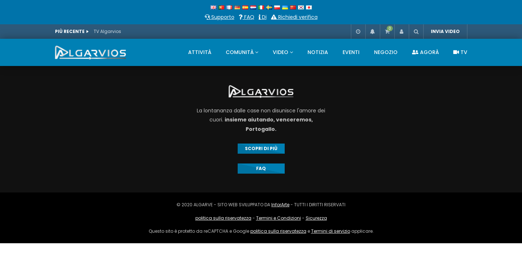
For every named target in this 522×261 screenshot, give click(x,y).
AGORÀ (425, 52)
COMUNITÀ (240, 52)
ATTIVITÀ (199, 52)
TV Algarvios (107, 31)
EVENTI (351, 52)
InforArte (280, 205)
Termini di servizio (330, 231)
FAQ (246, 17)
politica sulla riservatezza (223, 218)
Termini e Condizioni (278, 218)
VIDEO (280, 52)
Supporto (219, 17)
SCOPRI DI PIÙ (261, 148)
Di (263, 17)
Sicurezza (316, 218)
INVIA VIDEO (445, 31)
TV (460, 52)
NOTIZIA (317, 52)
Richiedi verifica (294, 17)
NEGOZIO (386, 52)
